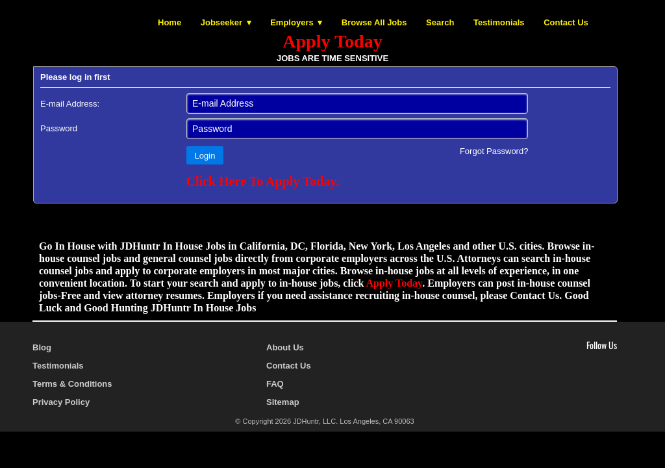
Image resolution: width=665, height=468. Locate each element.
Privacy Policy (61, 402)
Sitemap (282, 402)
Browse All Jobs (374, 22)
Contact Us (566, 22)
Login (205, 156)
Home (169, 22)
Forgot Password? (494, 151)
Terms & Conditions (72, 384)
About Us (285, 347)
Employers (291, 22)
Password (58, 128)
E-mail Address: (69, 104)
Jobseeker (221, 22)
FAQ (275, 384)
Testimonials (499, 22)
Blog (41, 347)
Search (440, 22)
